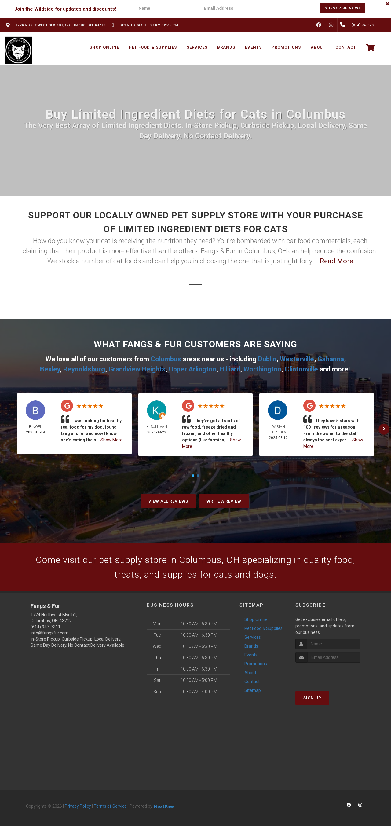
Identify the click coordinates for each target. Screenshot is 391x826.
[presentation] (286, 9)
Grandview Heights (137, 369)
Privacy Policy (78, 806)
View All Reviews (168, 501)
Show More (111, 439)
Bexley (50, 369)
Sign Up (312, 698)
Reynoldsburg (84, 369)
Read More (336, 261)
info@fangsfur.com (49, 632)
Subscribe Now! (342, 8)
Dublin (267, 359)
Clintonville (301, 369)
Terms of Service (110, 806)
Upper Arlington (192, 369)
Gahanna (330, 359)
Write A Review (223, 501)
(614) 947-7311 (45, 626)
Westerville (297, 359)
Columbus (166, 359)
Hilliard (230, 369)
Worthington (262, 369)
